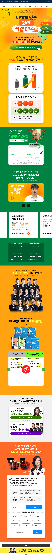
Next (28, 205)
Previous (23, 205)
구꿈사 (14, 516)
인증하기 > (37, 532)
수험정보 (42, 6)
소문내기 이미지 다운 (18, 507)
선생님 (9, 6)
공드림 (26, 520)
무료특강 (20, 6)
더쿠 (26, 525)
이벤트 (25, 6)
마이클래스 (47, 6)
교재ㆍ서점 (36, 6)
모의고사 (30, 6)
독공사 (14, 520)
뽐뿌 (15, 525)
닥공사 (26, 516)
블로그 (37, 516)
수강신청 (4, 6)
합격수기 (14, 6)
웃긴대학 (37, 525)
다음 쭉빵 (37, 520)
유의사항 (26, 545)
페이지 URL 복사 (34, 507)
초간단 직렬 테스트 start (26, 47)
